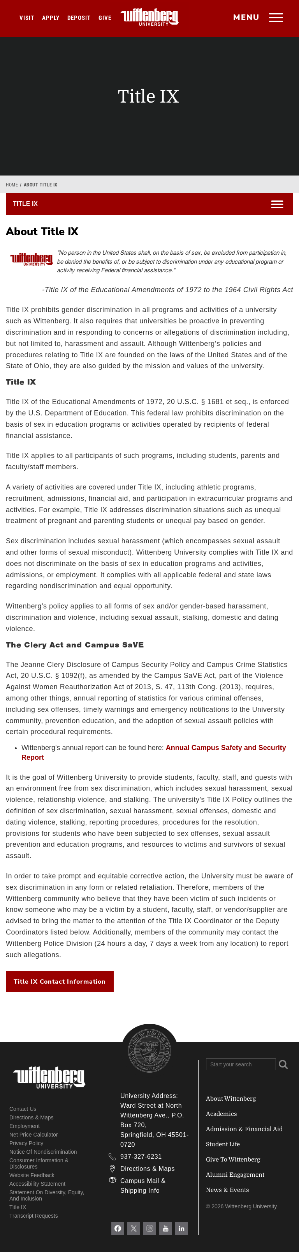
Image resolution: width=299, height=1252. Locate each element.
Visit (26, 17)
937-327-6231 (141, 1156)
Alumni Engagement (235, 1174)
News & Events (227, 1189)
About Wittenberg (231, 1098)
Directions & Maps (31, 1117)
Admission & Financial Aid (244, 1129)
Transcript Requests (33, 1216)
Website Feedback (32, 1175)
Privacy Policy (26, 1143)
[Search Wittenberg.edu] (241, 1064)
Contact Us (22, 1109)
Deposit (79, 17)
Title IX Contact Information (60, 981)
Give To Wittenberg (233, 1159)
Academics (221, 1113)
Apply (51, 17)
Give (104, 17)
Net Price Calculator (33, 1134)
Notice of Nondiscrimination (43, 1152)
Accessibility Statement (37, 1184)
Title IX (17, 1207)
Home (12, 185)
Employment (24, 1126)
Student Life (223, 1144)
